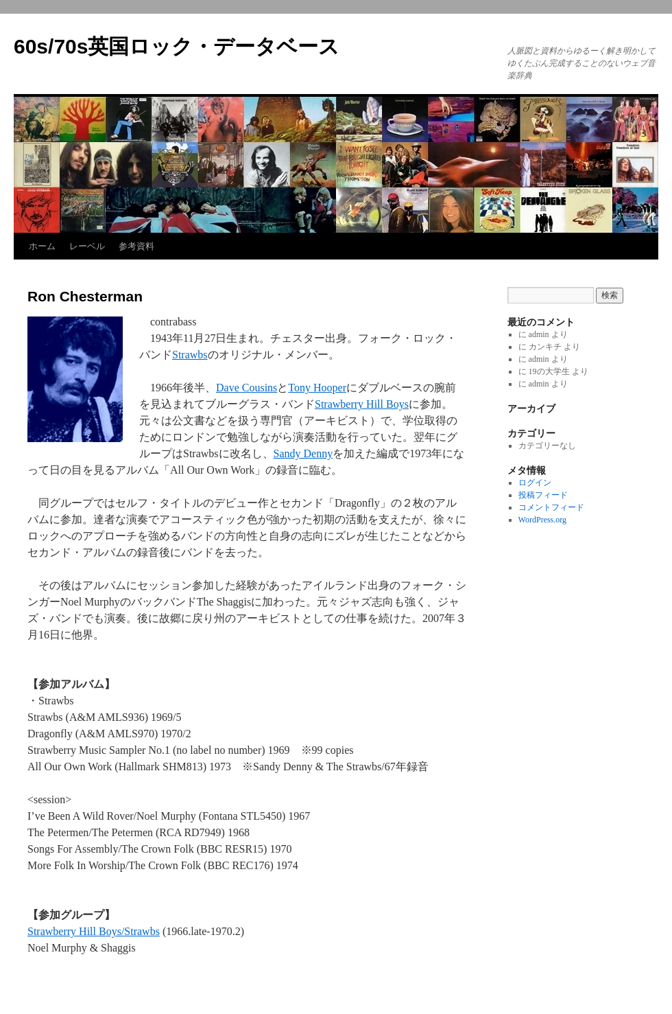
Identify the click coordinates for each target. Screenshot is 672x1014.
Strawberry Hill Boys (362, 404)
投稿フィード (543, 495)
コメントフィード (551, 507)
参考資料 (136, 246)
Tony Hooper (317, 387)
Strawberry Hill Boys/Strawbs (93, 931)
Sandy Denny (303, 453)
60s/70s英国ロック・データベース (176, 46)
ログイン (534, 482)
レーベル (87, 246)
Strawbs (190, 354)
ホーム (42, 246)
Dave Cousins (246, 387)
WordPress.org (542, 520)
